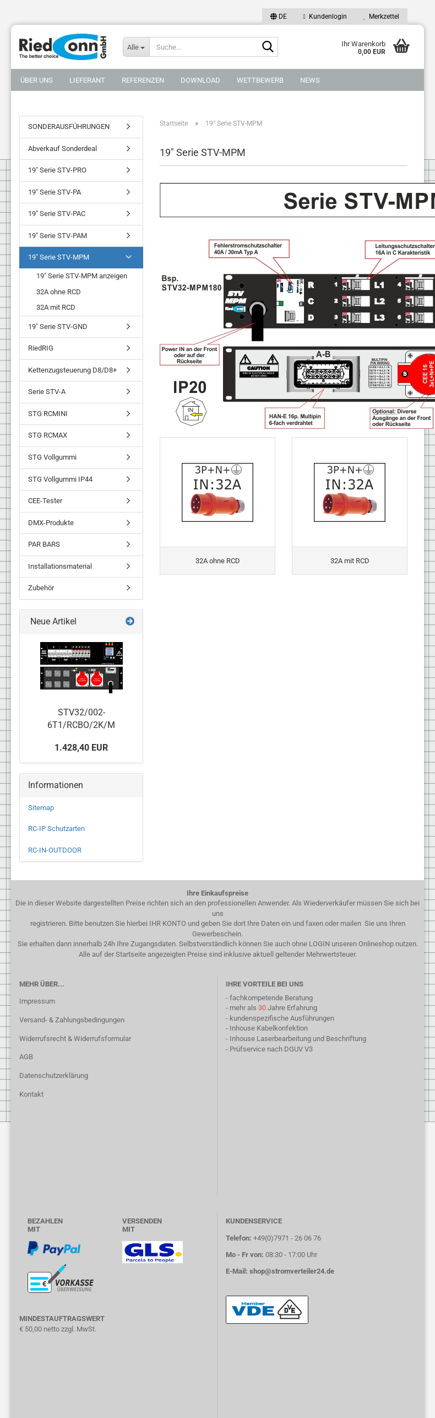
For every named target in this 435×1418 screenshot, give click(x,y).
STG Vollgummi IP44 (60, 479)
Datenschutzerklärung (53, 1075)
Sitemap (41, 808)
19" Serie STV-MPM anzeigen (81, 276)
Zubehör (41, 588)
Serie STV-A (47, 391)
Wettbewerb (260, 80)
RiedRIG (40, 348)
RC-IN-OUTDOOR (54, 850)
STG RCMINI (48, 413)
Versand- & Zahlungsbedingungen (71, 1020)
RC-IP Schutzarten (56, 828)
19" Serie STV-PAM (57, 235)
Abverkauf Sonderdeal (62, 148)
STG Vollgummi (52, 457)
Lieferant (87, 80)
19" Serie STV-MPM (58, 257)
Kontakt (31, 1094)
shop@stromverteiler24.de (291, 1271)
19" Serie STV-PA (54, 192)
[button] (278, 16)
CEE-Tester (45, 501)
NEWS (310, 80)
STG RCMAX (47, 435)
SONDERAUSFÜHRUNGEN (69, 126)
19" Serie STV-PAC (56, 213)
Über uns (36, 80)
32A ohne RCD (58, 292)
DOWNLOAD (200, 80)
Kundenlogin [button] (325, 16)
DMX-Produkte (51, 523)
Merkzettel (381, 16)
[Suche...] (136, 47)
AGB (26, 1057)
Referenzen (143, 80)
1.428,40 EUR (81, 747)
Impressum (37, 1001)
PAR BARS (44, 544)
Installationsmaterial (60, 566)
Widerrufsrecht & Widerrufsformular (75, 1038)
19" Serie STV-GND (58, 326)
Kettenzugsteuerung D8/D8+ (72, 370)
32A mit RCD (55, 307)
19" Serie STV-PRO (57, 170)
